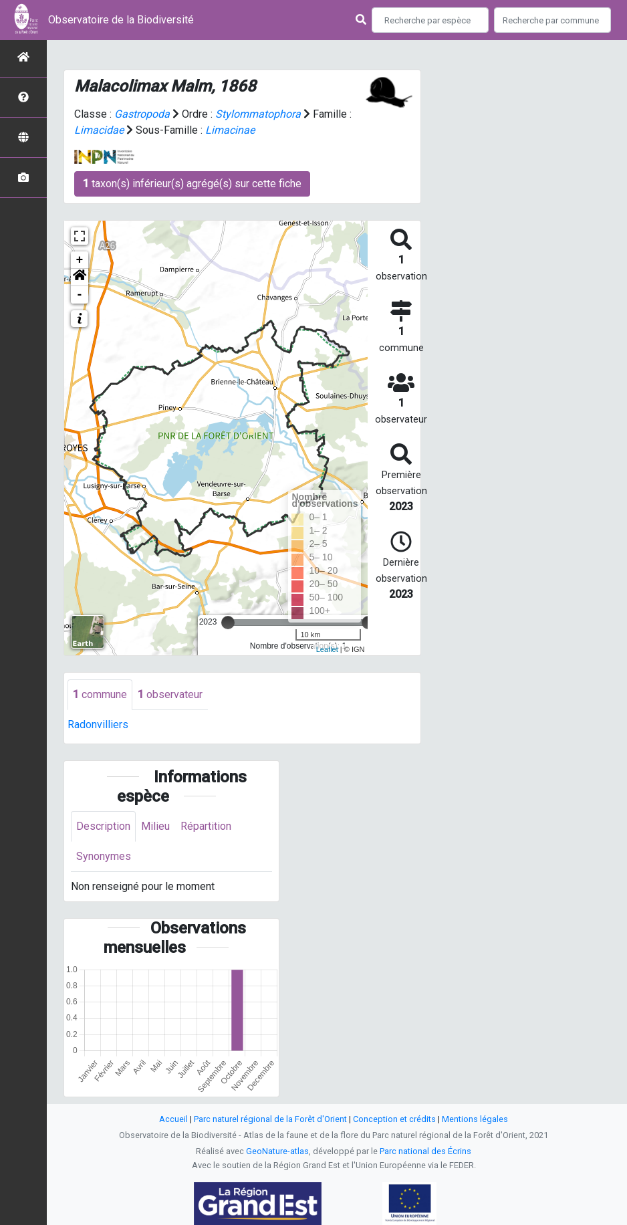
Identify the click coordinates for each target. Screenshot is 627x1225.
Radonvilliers (98, 724)
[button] (79, 277)
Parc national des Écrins (425, 1151)
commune (100, 694)
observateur (170, 694)
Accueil (173, 1119)
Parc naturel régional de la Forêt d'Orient (270, 1119)
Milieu (155, 826)
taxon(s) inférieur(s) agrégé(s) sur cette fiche (192, 183)
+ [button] (80, 260)
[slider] (228, 622)
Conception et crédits (394, 1119)
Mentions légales (475, 1119)
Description (103, 826)
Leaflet (327, 649)
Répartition (205, 826)
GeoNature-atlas (277, 1151)
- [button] (80, 295)
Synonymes (103, 856)
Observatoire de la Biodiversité (121, 19)
